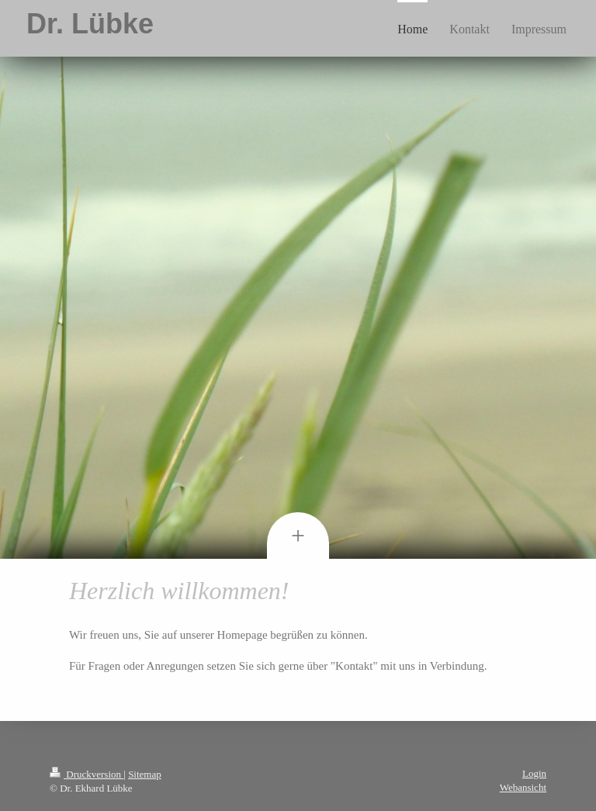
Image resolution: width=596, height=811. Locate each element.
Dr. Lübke (90, 24)
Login (534, 773)
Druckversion (86, 774)
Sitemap (144, 774)
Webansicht (523, 787)
